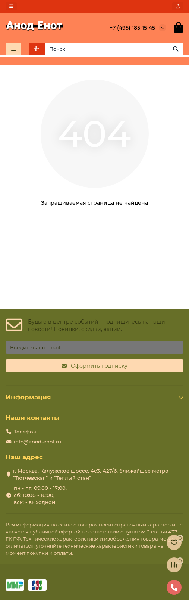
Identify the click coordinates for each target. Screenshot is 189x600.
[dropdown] (11, 6)
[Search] (114, 49)
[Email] (94, 347)
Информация (94, 397)
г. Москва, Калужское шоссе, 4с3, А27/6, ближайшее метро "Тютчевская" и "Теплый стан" (90, 474)
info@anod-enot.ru (37, 442)
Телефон (25, 431)
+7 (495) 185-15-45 (132, 27)
